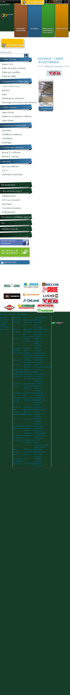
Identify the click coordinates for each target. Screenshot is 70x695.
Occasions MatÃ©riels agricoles (17, 217)
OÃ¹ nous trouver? (11, 200)
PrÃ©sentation (9, 196)
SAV (3, 223)
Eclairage (6, 142)
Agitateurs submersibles (29, 408)
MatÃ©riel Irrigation (38, 384)
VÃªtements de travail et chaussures (18, 437)
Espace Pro (5, 329)
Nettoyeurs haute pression (28, 430)
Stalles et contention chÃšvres (17, 116)
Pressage (16, 332)
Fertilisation (28, 329)
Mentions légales (4, 323)
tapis (4, 94)
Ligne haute (8, 112)
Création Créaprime (39, 465)
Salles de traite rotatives (13, 68)
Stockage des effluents (39, 396)
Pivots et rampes (37, 389)
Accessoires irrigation (29, 441)
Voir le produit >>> (46, 109)
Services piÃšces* (10, 166)
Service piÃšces (37, 415)
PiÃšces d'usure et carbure (38, 421)
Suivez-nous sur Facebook (15, 242)
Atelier (37, 412)
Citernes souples (16, 401)
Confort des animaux (13, 147)
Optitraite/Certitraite (12, 174)
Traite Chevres (10, 107)
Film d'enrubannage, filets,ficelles (41, 444)
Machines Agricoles (21, 29)
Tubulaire (6, 130)
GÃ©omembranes (31, 400)
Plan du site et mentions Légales (14, 314)
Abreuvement (40, 433)
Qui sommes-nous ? (12, 191)
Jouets (37, 440)
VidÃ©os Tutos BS (9, 229)
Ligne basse (8, 120)
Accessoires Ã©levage (39, 436)
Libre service (62, 29)
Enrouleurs (38, 393)
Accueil (3, 317)
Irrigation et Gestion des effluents (48, 30)
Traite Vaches (9, 59)
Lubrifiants (38, 428)
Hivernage (28, 414)
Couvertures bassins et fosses (39, 402)
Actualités (4, 320)
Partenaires (5, 327)
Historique (7, 204)
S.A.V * (5, 170)
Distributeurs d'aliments (13, 98)
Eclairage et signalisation (18, 427)
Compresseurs (30, 426)
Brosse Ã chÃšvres (11, 152)
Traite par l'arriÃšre (11, 72)
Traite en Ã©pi (9, 76)
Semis (15, 329)
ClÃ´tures (38, 431)
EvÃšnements (8, 212)
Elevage (34, 29)
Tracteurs (38, 334)
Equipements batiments (14, 125)
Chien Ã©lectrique (50, 60)
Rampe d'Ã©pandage (19, 413)
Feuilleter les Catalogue (58, 1)
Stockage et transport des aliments (19, 102)
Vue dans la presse (11, 208)
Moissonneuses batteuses (40, 318)
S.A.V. (15, 419)
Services (7, 161)
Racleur (6, 90)
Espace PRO (10, 262)
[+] (1, 59)
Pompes (37, 407)
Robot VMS (7, 64)
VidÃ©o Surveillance (12, 134)
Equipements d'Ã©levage (15, 81)
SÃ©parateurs (40, 409)
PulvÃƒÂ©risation (41, 329)
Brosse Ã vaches (10, 156)
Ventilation (7, 138)
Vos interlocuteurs (29, 318)
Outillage (28, 435)
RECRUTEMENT (8, 185)
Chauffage (39, 426)
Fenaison (16, 322)
